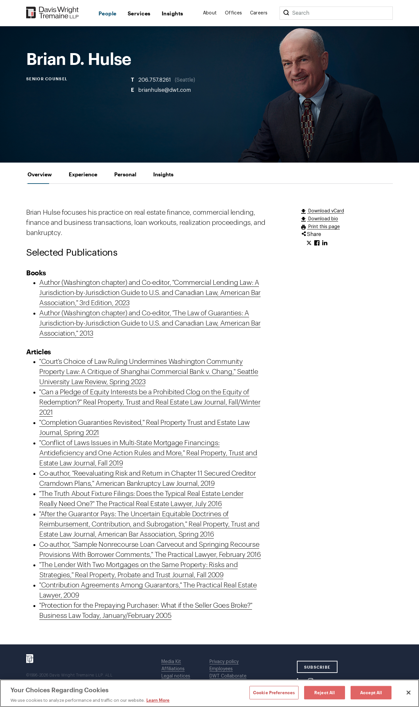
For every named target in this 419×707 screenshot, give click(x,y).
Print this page (323, 227)
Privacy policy (224, 661)
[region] (209, 693)
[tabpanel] (209, 414)
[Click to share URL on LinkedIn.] (324, 243)
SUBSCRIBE (317, 667)
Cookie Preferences (274, 692)
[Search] (286, 13)
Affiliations (173, 669)
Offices (233, 13)
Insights (172, 13)
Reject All (324, 692)
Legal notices (175, 676)
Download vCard (325, 211)
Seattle (184, 80)
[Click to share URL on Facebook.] (316, 243)
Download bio (322, 219)
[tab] (39, 174)
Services (139, 13)
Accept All (371, 692)
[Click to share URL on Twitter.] (309, 243)
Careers (259, 13)
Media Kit (171, 661)
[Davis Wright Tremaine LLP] (52, 13)
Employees (221, 669)
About (210, 13)
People (108, 13)
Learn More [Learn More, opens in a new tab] (158, 700)
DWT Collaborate (228, 676)
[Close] (408, 692)
